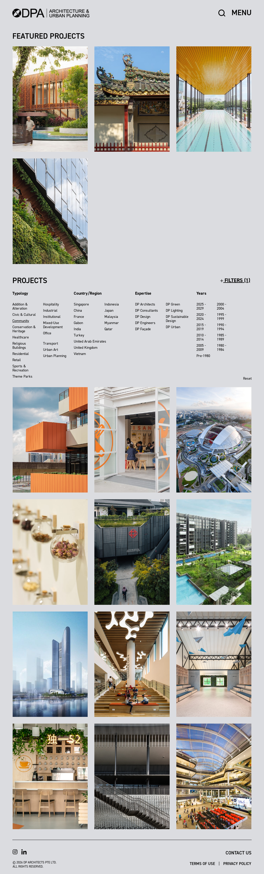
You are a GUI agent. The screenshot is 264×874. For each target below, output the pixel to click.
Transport (50, 343)
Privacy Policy (237, 863)
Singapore (81, 304)
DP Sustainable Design (177, 318)
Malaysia (111, 316)
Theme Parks (22, 376)
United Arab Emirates (90, 341)
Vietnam (80, 353)
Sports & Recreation (20, 368)
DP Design (142, 316)
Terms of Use (203, 863)
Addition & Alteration (20, 306)
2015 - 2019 (201, 327)
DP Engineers (145, 322)
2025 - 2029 (201, 306)
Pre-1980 (203, 355)
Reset (247, 378)
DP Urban (173, 327)
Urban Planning (54, 355)
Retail (16, 360)
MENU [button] (242, 13)
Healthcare (20, 337)
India (77, 329)
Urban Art (50, 349)
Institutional (52, 316)
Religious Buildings (19, 345)
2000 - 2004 (221, 306)
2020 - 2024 (201, 316)
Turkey (79, 335)
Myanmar (111, 322)
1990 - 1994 (221, 327)
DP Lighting (174, 310)
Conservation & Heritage (24, 329)
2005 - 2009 (201, 347)
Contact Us (238, 853)
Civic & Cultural (24, 314)
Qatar (108, 329)
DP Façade (143, 329)
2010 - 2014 (201, 337)
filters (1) (235, 280)
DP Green (173, 304)
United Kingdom (85, 347)
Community (20, 320)
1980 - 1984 (221, 347)
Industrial (50, 310)
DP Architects (145, 304)
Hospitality (51, 304)
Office (47, 333)
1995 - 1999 (221, 316)
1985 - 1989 (221, 337)
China (78, 310)
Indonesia (111, 304)
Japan (108, 310)
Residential (20, 353)
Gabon (78, 322)
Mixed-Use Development (53, 324)
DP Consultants (146, 310)
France (79, 316)
